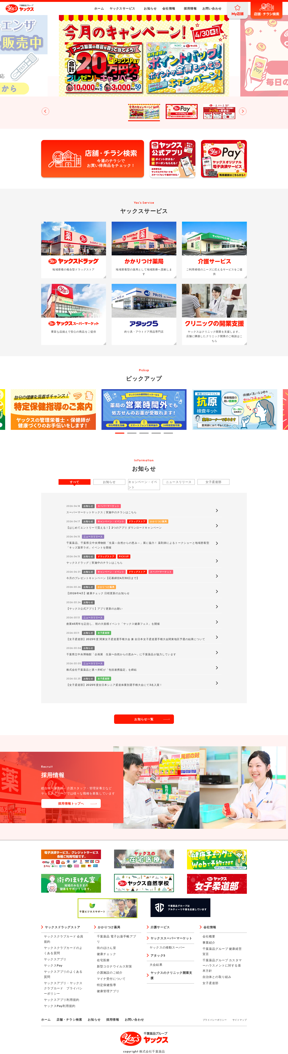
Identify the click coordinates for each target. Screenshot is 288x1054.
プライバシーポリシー (215, 1019)
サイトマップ (239, 1019)
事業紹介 (209, 942)
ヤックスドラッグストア (62, 927)
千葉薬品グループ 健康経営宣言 (222, 951)
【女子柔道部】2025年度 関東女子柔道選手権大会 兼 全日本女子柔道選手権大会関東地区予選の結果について (135, 639)
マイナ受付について (111, 979)
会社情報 (168, 8)
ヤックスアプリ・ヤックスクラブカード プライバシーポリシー (63, 988)
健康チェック (106, 954)
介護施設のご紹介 (110, 972)
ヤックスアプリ (55, 959)
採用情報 (190, 8)
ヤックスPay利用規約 (59, 1006)
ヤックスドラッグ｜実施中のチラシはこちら (94, 562)
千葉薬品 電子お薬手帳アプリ (116, 938)
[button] (69, 111)
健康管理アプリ (108, 991)
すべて (74, 482)
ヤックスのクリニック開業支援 (171, 975)
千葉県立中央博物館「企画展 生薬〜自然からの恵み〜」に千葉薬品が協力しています (121, 654)
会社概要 (209, 936)
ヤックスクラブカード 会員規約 (63, 938)
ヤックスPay (53, 965)
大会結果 (156, 964)
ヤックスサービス (122, 8)
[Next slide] (242, 111)
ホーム (99, 8)
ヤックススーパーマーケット (171, 938)
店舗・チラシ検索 (69, 1019)
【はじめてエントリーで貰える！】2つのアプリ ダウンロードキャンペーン (114, 527)
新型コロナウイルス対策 (114, 966)
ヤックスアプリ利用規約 (61, 1000)
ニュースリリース (179, 482)
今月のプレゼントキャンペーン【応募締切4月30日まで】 (102, 578)
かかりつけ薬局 (109, 927)
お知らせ (150, 8)
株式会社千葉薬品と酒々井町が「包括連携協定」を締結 (101, 669)
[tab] (119, 433)
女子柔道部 (214, 482)
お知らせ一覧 (144, 719)
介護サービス (160, 927)
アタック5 (158, 955)
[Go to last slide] (45, 111)
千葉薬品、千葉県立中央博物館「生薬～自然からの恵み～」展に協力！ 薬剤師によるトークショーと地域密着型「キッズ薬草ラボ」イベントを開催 (137, 545)
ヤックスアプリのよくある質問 (63, 974)
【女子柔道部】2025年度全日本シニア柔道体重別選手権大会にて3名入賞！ (114, 685)
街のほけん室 (106, 948)
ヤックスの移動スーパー (167, 947)
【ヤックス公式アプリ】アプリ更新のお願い (94, 608)
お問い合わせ (212, 8)
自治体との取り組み (217, 977)
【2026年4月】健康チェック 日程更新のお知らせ (98, 593)
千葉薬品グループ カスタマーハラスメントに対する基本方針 (222, 965)
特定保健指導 (106, 985)
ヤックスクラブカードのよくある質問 (63, 950)
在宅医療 (103, 960)
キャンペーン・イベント (142, 484)
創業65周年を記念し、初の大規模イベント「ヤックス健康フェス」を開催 (113, 623)
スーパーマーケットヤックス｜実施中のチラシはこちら (101, 512)
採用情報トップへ (71, 803)
